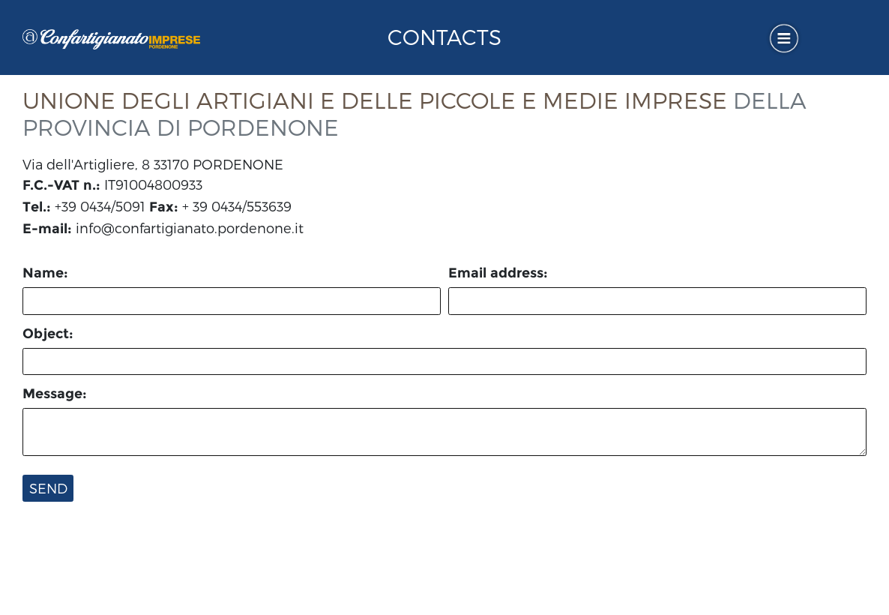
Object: (47, 334)
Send (48, 488)
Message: (54, 394)
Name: (45, 273)
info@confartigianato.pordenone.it (190, 228)
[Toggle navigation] (784, 38)
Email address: (498, 273)
